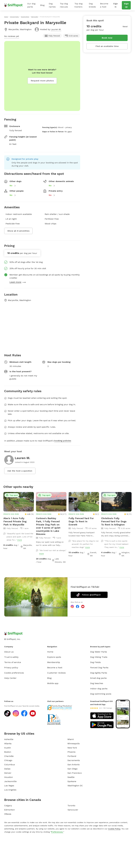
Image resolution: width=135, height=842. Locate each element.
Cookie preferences (14, 673)
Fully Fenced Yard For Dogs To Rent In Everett (81, 521)
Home (50, 652)
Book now (107, 38)
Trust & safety (11, 657)
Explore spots (54, 657)
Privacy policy (11, 667)
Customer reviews (56, 673)
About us (9, 652)
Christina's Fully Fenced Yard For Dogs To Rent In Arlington (113, 521)
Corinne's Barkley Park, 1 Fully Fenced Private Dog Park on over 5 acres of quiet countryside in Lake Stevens (48, 526)
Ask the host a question (19, 471)
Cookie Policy (114, 829)
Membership (53, 662)
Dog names (52, 5)
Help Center (10, 678)
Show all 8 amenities (18, 231)
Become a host (104, 5)
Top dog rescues (64, 5)
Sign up (126, 5)
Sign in (115, 5)
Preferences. (57, 832)
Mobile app (52, 683)
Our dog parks (31, 5)
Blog (42, 5)
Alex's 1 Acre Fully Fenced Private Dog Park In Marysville (14, 521)
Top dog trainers (78, 5)
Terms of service (12, 662)
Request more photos (42, 80)
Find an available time (107, 46)
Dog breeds (92, 5)
